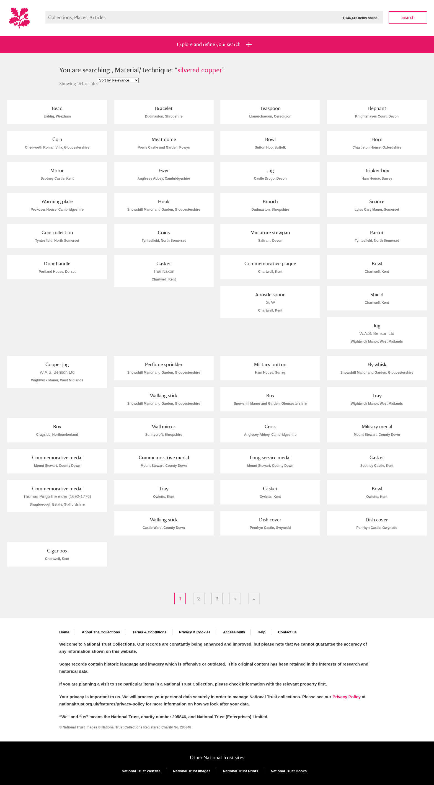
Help (261, 632)
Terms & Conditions (150, 632)
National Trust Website (141, 771)
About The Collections (101, 632)
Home (64, 632)
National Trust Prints (240, 771)
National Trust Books (289, 771)
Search (408, 17)
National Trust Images (191, 771)
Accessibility (234, 632)
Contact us (287, 632)
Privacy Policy (346, 696)
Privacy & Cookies (194, 632)
